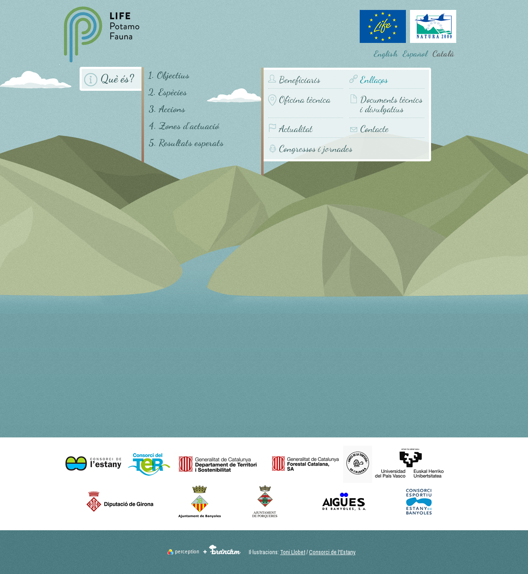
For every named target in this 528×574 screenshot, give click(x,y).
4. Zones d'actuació (183, 125)
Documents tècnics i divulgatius (391, 104)
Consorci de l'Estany (332, 552)
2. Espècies (167, 92)
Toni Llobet (292, 552)
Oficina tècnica (304, 99)
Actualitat (295, 129)
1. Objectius (168, 75)
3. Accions (166, 108)
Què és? (117, 78)
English (386, 54)
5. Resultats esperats (186, 142)
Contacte (374, 129)
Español (415, 54)
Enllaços (374, 80)
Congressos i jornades (315, 148)
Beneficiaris (299, 80)
